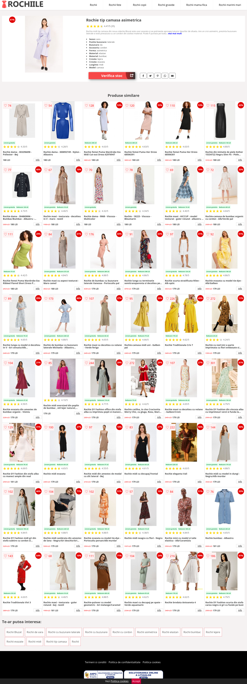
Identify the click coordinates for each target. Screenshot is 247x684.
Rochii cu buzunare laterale (64, 632)
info (38, 159)
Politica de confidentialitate (125, 662)
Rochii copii (139, 5)
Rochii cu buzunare (96, 632)
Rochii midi (34, 641)
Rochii (93, 5)
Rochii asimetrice (147, 632)
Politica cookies (152, 662)
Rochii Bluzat (14, 632)
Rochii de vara (35, 632)
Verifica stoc (118, 75)
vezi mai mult (175, 33)
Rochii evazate (15, 641)
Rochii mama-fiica (196, 5)
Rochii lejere (213, 632)
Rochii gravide (166, 5)
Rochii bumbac (192, 632)
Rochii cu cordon (122, 632)
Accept (136, 681)
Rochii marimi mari (230, 5)
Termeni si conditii (95, 662)
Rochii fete (115, 5)
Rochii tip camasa (56, 641)
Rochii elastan (170, 632)
